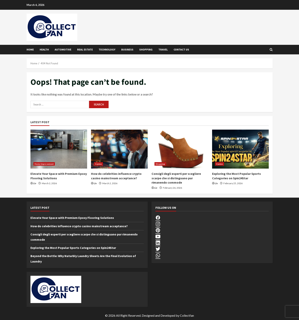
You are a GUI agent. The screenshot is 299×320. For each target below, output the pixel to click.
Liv (34, 183)
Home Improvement (44, 164)
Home (30, 49)
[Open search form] (271, 49)
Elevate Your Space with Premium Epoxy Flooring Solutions (72, 218)
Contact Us (181, 49)
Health (44, 49)
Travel (163, 49)
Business (127, 49)
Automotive (63, 49)
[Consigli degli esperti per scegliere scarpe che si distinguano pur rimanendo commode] (180, 149)
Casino (98, 164)
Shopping (146, 49)
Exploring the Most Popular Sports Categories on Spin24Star (73, 248)
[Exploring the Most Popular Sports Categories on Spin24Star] (240, 149)
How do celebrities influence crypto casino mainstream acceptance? (79, 226)
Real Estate (85, 49)
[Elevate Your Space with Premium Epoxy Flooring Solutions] (58, 149)
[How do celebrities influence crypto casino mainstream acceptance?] (119, 149)
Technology (107, 49)
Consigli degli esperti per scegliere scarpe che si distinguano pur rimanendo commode (176, 178)
